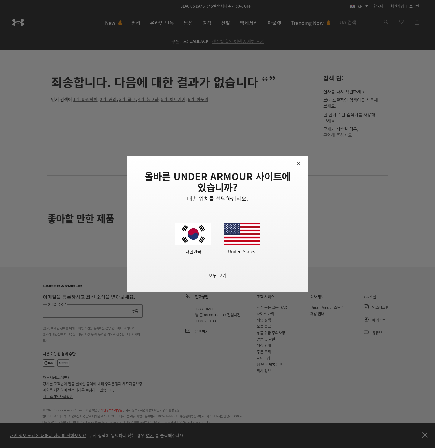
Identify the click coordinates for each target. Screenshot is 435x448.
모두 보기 (217, 275)
